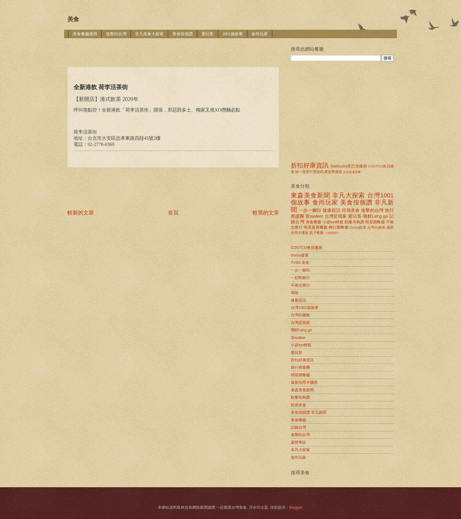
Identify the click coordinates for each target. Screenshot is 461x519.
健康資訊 (331, 210)
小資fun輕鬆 (333, 222)
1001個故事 (232, 34)
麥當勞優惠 (333, 172)
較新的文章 (80, 213)
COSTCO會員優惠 (306, 247)
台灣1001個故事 (304, 307)
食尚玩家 (259, 34)
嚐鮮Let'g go (375, 216)
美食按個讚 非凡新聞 (308, 412)
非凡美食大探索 (149, 34)
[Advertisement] (174, 48)
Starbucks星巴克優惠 (348, 166)
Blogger (295, 507)
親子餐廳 (316, 232)
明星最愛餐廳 (316, 227)
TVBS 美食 (300, 262)
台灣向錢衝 (376, 227)
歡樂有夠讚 (354, 222)
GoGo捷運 (358, 227)
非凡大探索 (348, 195)
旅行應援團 (300, 367)
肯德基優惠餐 (352, 172)
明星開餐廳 (375, 222)
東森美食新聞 (310, 195)
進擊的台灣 (116, 34)
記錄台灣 (298, 427)
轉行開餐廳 (338, 227)
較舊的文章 (266, 213)
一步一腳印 (310, 210)
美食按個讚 (182, 34)
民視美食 (351, 210)
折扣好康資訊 (309, 165)
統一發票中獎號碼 (309, 172)
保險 (294, 292)
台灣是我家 (336, 216)
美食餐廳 (313, 222)
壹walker (314, 216)
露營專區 (298, 442)
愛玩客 (207, 34)
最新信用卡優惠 (304, 382)
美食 (73, 19)
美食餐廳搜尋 (85, 34)
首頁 (173, 213)
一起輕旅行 (331, 232)
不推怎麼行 (300, 285)
